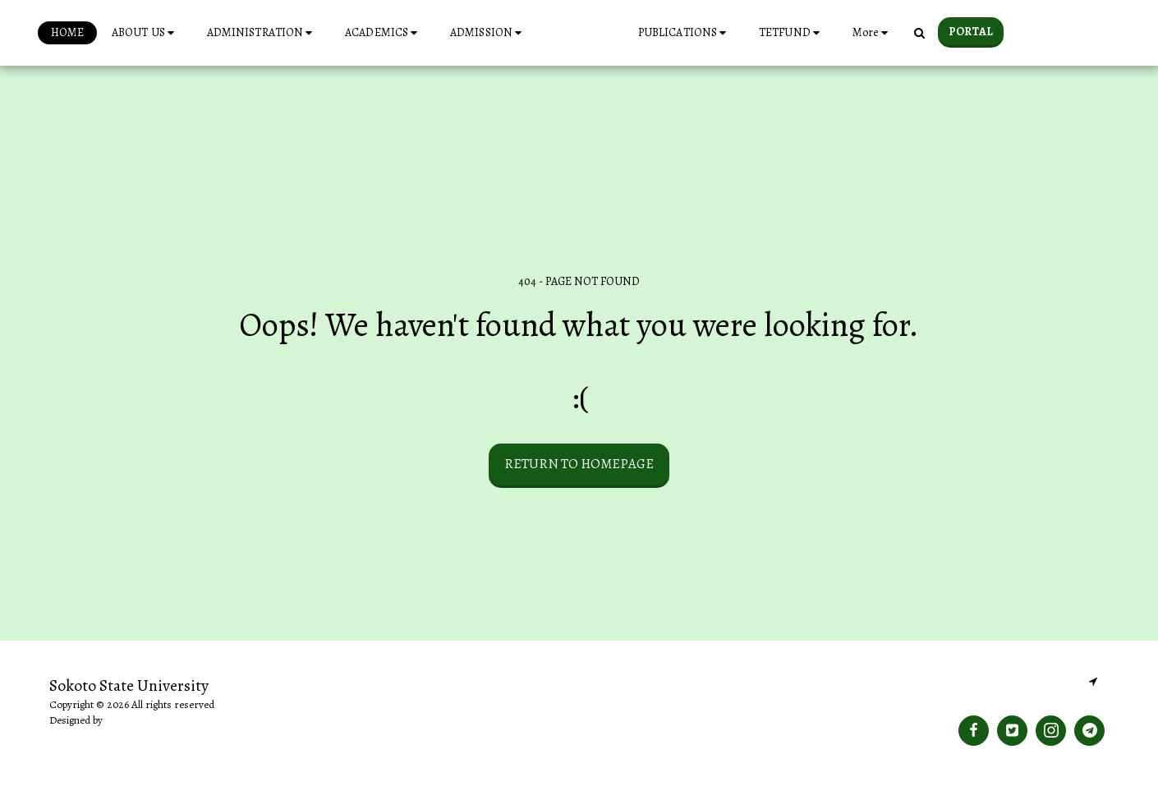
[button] (121, 32)
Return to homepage (579, 463)
